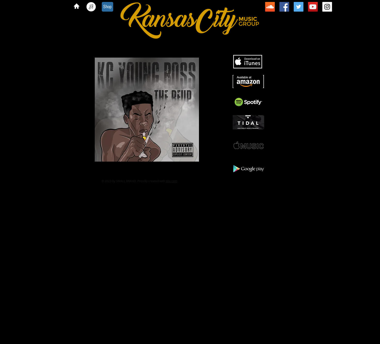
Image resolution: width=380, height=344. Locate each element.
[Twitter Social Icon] (298, 7)
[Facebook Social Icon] (284, 7)
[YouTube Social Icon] (313, 7)
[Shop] (107, 7)
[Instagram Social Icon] (327, 7)
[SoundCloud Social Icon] (270, 7)
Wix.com (171, 181)
